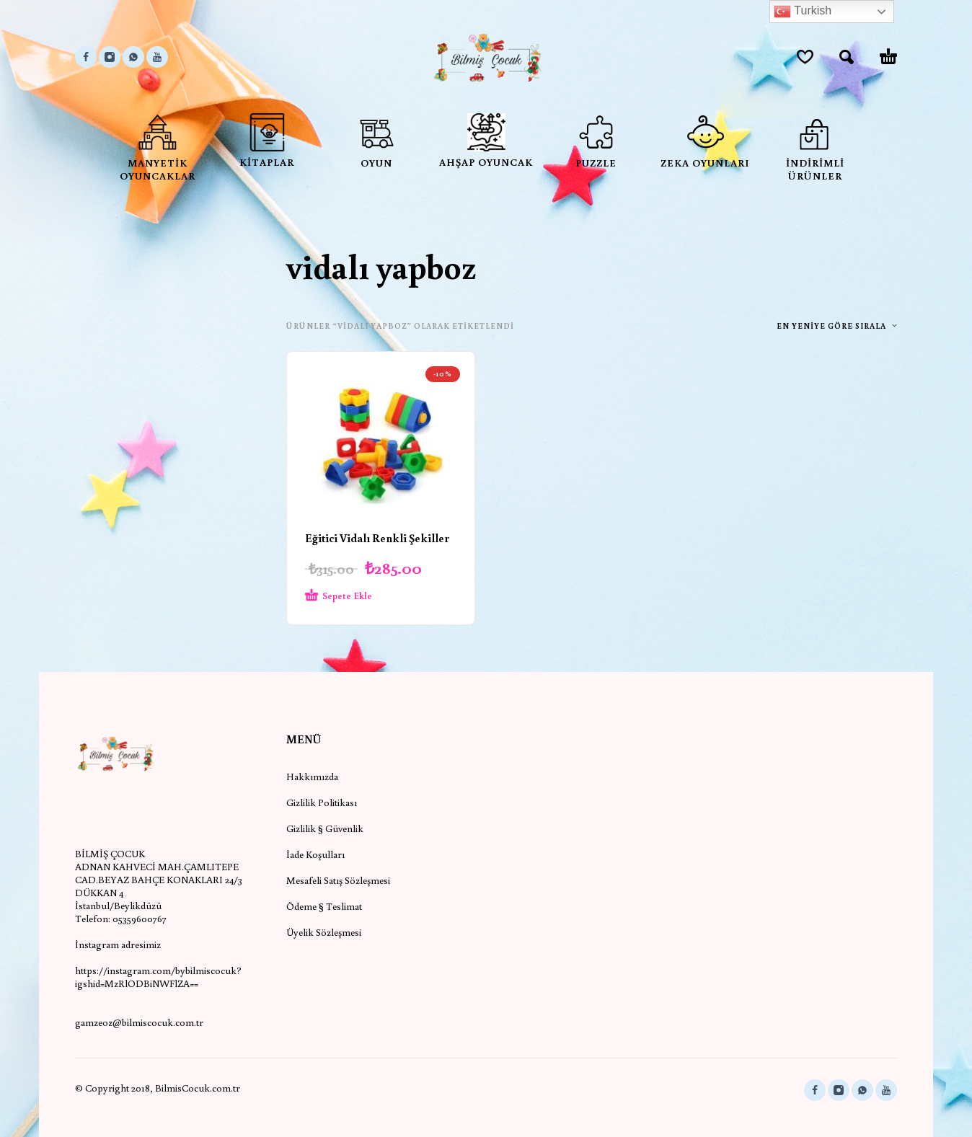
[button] (846, 57)
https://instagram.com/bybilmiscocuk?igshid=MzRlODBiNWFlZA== (158, 977)
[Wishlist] (805, 57)
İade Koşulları (315, 854)
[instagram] (109, 57)
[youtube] (157, 57)
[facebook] (86, 57)
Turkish (802, 11)
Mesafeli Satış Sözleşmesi (338, 880)
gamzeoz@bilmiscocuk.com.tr (139, 1022)
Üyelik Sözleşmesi (323, 932)
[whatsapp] (133, 57)
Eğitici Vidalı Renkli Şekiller (377, 538)
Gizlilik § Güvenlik (324, 828)
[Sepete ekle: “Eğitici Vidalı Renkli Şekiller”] (355, 596)
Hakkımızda (312, 776)
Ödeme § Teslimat (324, 906)
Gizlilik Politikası (321, 802)
